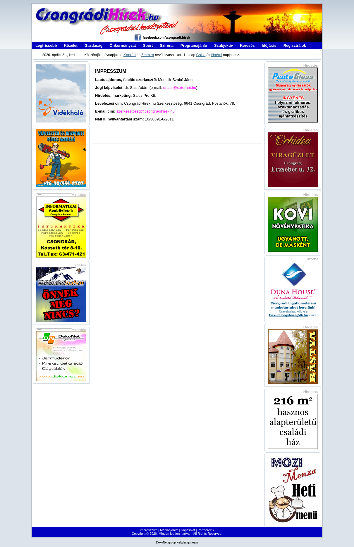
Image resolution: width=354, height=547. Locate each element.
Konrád (129, 55)
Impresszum (148, 530)
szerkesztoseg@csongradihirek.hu (145, 111)
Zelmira (147, 55)
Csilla (201, 55)
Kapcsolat (188, 530)
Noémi (216, 55)
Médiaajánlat (169, 530)
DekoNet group (166, 542)
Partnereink (206, 530)
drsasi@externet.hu (179, 87)
